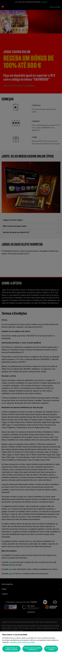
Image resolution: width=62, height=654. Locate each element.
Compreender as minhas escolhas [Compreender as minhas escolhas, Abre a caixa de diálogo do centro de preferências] (11, 648)
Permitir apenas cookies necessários (32, 648)
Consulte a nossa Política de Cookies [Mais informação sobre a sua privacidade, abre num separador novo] (22, 642)
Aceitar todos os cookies (51, 648)
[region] (31, 642)
